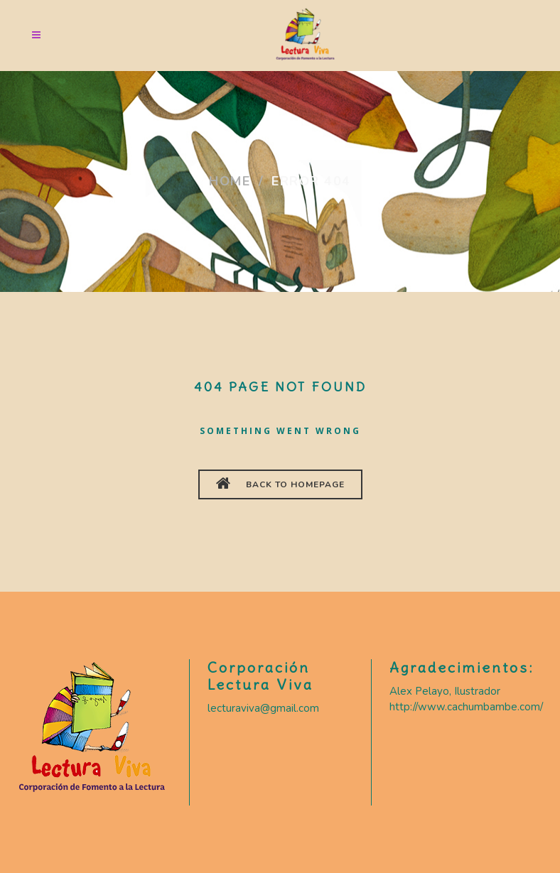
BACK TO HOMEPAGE (280, 483)
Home (229, 181)
